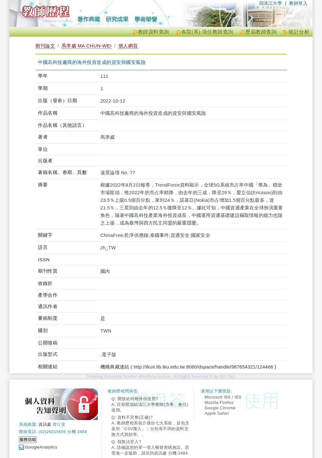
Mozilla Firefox (219, 402)
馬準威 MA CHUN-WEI (87, 45)
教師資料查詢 (153, 31)
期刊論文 (45, 45)
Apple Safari (217, 413)
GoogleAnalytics (41, 447)
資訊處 (45, 424)
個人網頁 (128, 45)
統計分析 (299, 31)
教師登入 (298, 3)
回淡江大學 (270, 3)
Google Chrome (220, 407)
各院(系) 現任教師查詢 (207, 31)
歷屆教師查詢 (261, 31)
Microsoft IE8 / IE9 (223, 397)
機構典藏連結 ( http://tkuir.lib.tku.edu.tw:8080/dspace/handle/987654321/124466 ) (188, 366)
